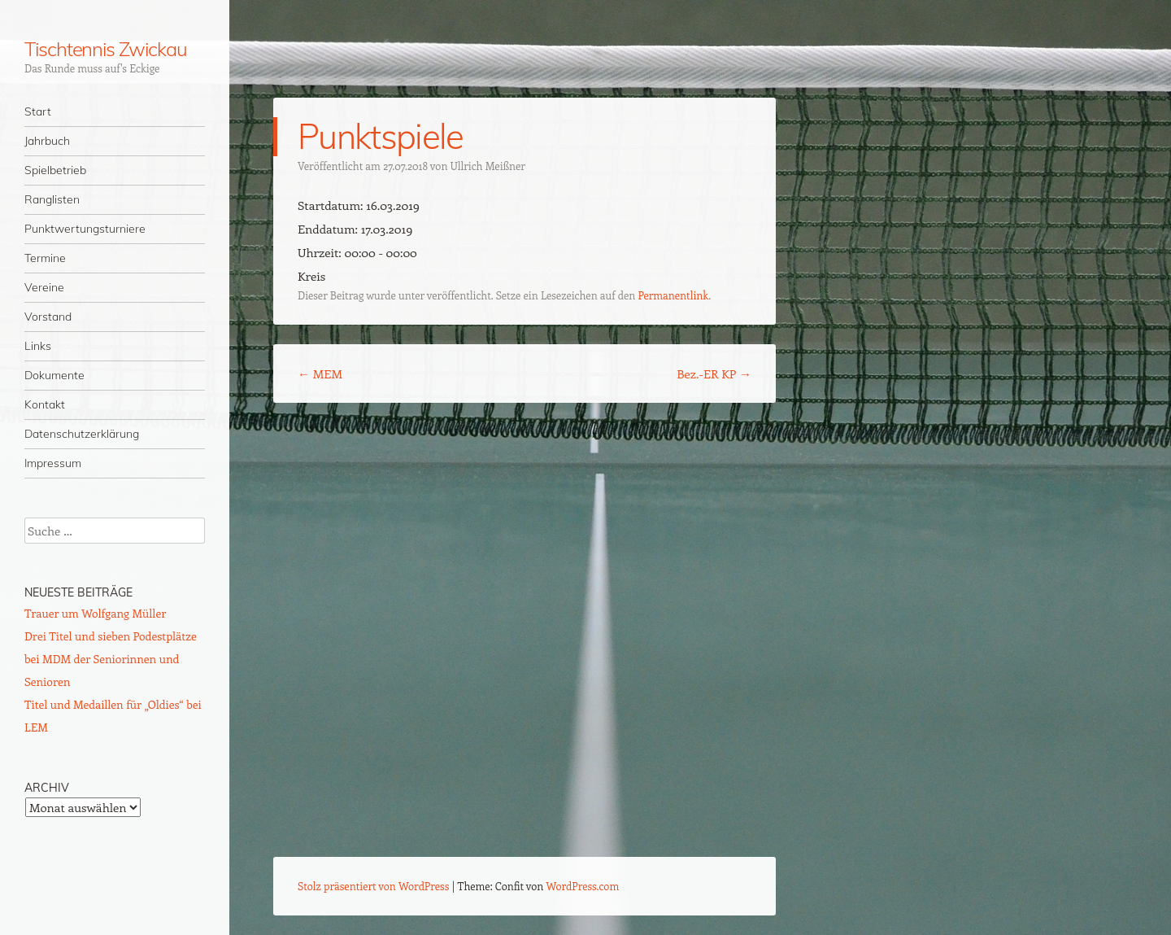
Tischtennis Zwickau (105, 49)
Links (37, 346)
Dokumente (54, 375)
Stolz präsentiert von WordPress (373, 886)
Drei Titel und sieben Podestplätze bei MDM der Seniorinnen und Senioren (110, 658)
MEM (320, 373)
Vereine (44, 287)
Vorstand (48, 316)
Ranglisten (52, 199)
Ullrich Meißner (488, 166)
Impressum (52, 463)
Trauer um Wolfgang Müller (95, 613)
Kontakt (44, 404)
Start (37, 111)
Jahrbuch (47, 140)
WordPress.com (583, 886)
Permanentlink (673, 295)
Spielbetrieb (55, 170)
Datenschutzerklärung (81, 433)
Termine (45, 258)
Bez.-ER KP (714, 373)
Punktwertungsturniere (85, 228)
